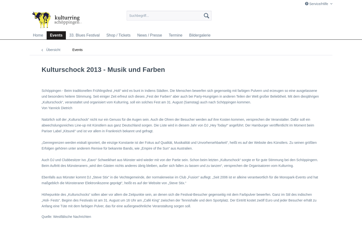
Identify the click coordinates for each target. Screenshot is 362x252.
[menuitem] (169, 17)
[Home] (38, 35)
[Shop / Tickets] (118, 35)
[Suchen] (206, 15)
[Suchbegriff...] (169, 15)
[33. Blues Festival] (84, 35)
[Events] (56, 35)
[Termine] (175, 35)
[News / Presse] (149, 35)
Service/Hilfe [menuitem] (317, 4)
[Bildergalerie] (200, 35)
